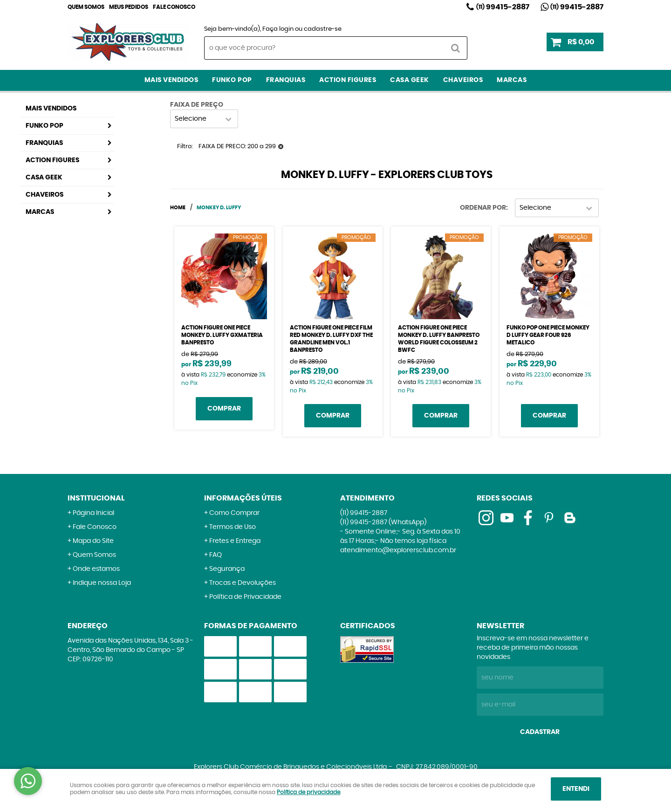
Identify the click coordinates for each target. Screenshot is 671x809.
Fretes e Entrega (234, 541)
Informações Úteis (243, 498)
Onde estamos (96, 569)
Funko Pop (232, 80)
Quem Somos (86, 7)
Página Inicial (93, 513)
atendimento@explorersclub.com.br (398, 550)
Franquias (286, 80)
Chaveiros (463, 80)
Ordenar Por (483, 208)
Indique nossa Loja (102, 583)
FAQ (215, 555)
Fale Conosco (174, 7)
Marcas (512, 80)
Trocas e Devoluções (242, 583)
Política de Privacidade (245, 597)
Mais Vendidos (171, 80)
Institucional (96, 498)
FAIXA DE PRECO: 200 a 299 (237, 147)
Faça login (278, 29)
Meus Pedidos (128, 7)
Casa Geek (409, 80)
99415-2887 (502, 7)
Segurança (227, 569)
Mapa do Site (93, 541)
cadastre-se (323, 29)
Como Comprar (234, 513)
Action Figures (347, 80)
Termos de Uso (232, 527)
